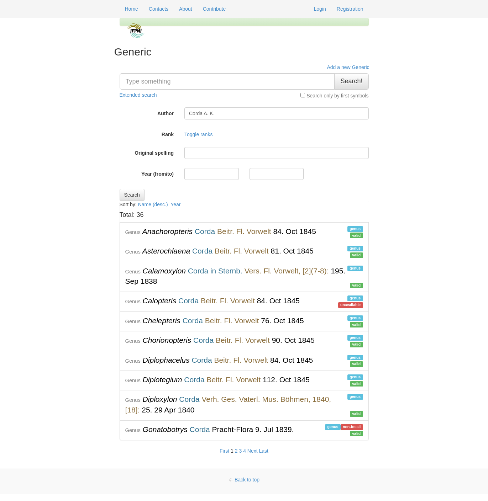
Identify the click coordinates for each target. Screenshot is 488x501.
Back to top (247, 480)
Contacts (158, 9)
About (185, 9)
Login (320, 9)
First (224, 451)
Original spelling (154, 153)
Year (176, 204)
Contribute (214, 9)
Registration (350, 9)
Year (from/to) (157, 174)
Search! (351, 81)
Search (132, 195)
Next (252, 451)
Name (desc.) (153, 204)
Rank (168, 134)
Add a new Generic (348, 67)
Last (263, 451)
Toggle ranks (198, 134)
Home (131, 9)
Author (165, 113)
